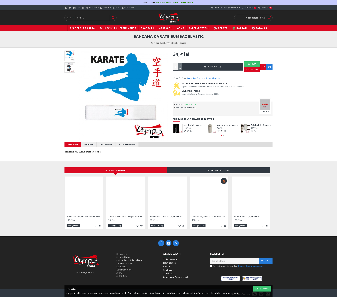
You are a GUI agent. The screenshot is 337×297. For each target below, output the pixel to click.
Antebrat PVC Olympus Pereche (247, 215)
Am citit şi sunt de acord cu (237, 264)
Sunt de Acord (262, 289)
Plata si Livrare (127, 144)
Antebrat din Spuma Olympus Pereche (262, 125)
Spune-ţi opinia (213, 78)
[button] (221, 135)
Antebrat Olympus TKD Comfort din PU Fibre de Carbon (210, 215)
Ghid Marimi (106, 144)
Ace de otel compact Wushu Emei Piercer (194, 125)
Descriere (72, 144)
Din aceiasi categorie (218, 168)
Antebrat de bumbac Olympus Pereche (228, 125)
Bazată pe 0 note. (195, 78)
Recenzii (88, 144)
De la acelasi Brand (115, 168)
